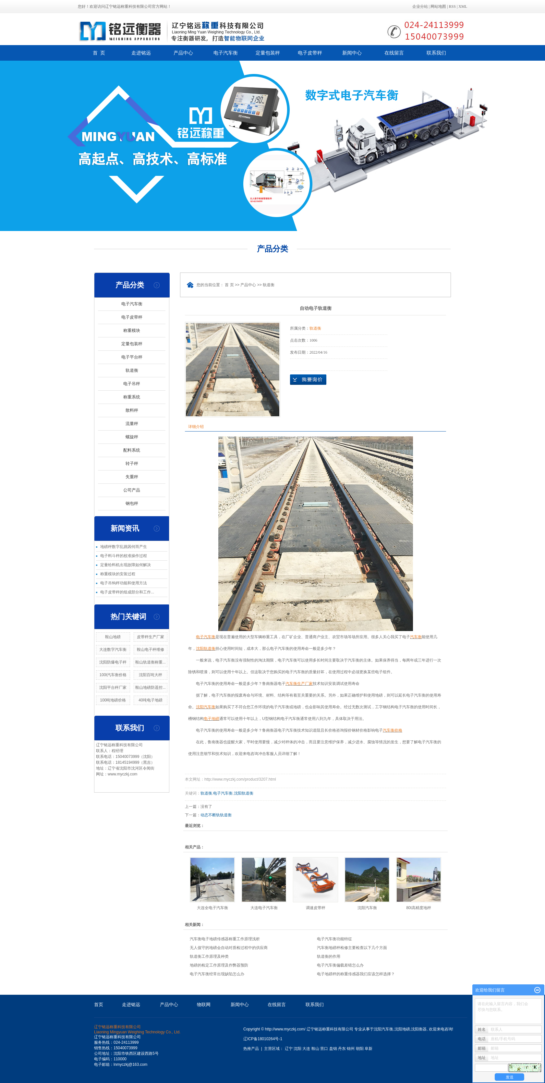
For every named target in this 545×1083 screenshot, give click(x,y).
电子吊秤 (131, 383)
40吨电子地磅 (150, 700)
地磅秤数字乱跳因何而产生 (123, 546)
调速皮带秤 (315, 908)
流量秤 (132, 423)
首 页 (99, 52)
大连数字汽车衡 (113, 649)
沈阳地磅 (402, 1029)
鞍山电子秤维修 (150, 649)
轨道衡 (132, 370)
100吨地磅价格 (113, 700)
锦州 (351, 1048)
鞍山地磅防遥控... (150, 687)
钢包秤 (132, 503)
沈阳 (297, 1048)
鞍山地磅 (113, 637)
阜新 (368, 1048)
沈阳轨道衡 (243, 793)
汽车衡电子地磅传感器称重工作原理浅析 (225, 939)
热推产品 (251, 1048)
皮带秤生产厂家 (150, 637)
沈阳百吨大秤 (150, 675)
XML (462, 6)
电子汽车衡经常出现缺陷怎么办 (217, 974)
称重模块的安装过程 (117, 574)
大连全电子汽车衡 (212, 908)
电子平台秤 (131, 357)
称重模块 (131, 330)
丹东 (342, 1048)
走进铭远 (141, 52)
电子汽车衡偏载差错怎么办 (340, 965)
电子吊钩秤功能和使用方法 (123, 583)
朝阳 (360, 1048)
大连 (306, 1048)
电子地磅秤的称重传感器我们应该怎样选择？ (356, 974)
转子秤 (132, 463)
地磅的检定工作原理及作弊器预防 (219, 965)
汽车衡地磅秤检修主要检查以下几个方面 (352, 947)
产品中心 (183, 52)
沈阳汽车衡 (367, 908)
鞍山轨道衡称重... (150, 662)
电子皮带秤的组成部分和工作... (127, 592)
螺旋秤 (132, 436)
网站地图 (438, 6)
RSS (452, 6)
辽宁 (289, 1048)
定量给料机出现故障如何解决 (125, 565)
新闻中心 (352, 52)
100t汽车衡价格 (113, 675)
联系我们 (436, 52)
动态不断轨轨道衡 (216, 815)
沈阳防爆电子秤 (113, 662)
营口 (324, 1048)
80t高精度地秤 (418, 908)
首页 (98, 1004)
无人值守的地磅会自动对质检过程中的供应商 (229, 947)
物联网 (204, 1004)
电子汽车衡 (225, 52)
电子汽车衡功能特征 (334, 939)
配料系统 (131, 450)
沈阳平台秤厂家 (113, 687)
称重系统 (131, 397)
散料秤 (132, 410)
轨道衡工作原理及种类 (209, 956)
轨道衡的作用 (328, 956)
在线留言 (394, 52)
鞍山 (315, 1048)
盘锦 (333, 1048)
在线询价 (308, 379)
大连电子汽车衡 (264, 908)
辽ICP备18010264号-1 (262, 1039)
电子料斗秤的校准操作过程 (123, 556)
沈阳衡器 (419, 1029)
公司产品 (131, 490)
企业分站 (420, 6)
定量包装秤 (268, 52)
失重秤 (132, 476)
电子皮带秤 (310, 52)
